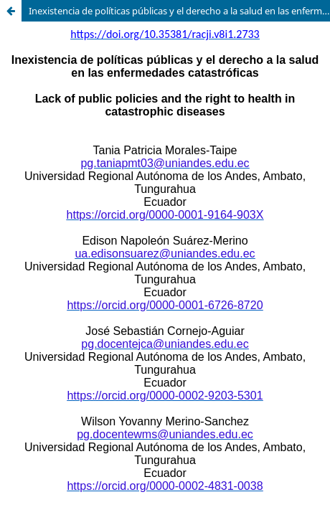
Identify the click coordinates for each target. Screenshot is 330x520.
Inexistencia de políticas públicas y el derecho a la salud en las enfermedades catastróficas (179, 10)
